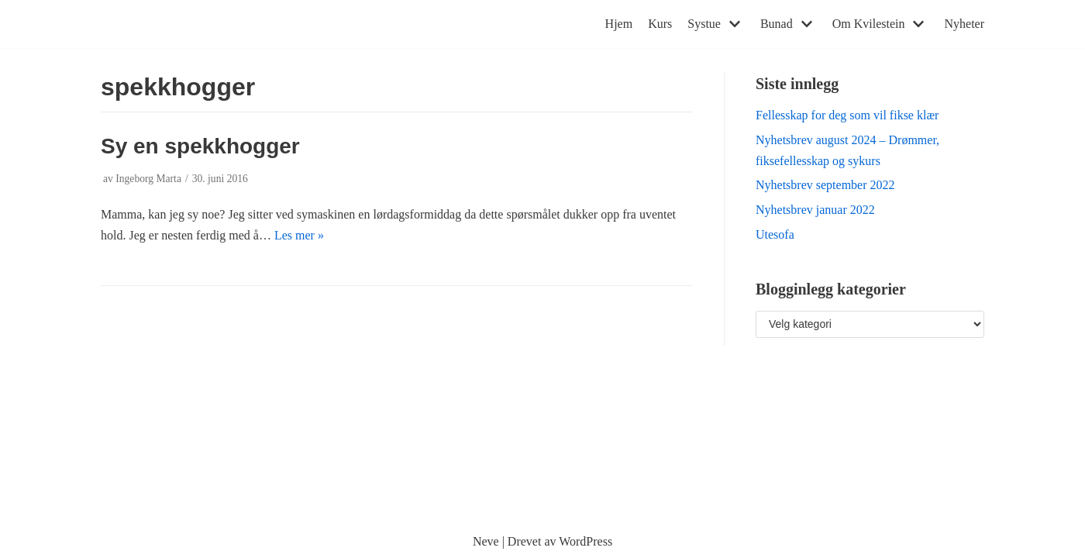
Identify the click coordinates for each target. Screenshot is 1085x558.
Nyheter (964, 23)
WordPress (585, 541)
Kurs (660, 23)
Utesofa (775, 234)
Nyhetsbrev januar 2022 (815, 209)
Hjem (619, 23)
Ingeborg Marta (148, 178)
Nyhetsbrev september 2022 (825, 184)
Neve (486, 541)
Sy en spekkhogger (200, 146)
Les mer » (299, 235)
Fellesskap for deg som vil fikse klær (847, 115)
